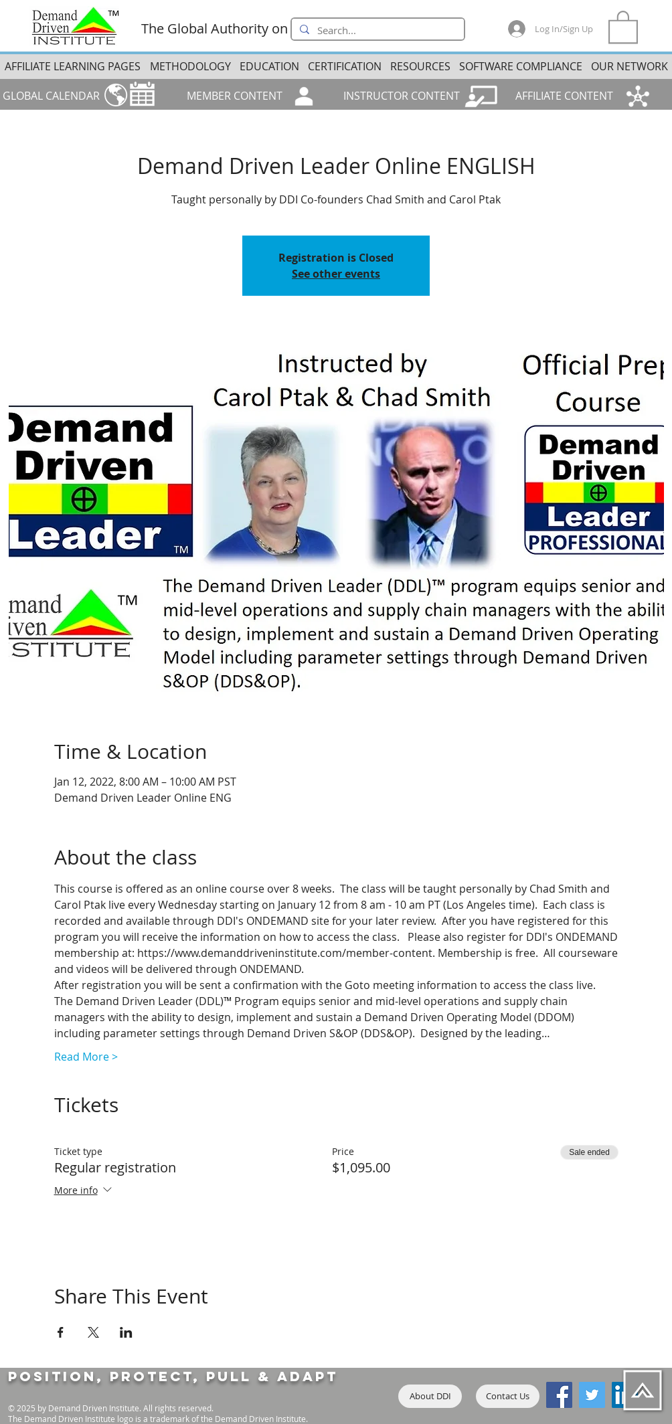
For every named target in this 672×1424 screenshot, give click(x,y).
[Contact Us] (507, 1396)
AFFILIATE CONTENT (564, 95)
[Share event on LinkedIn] (126, 1332)
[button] (623, 26)
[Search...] (376, 31)
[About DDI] (430, 1396)
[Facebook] (559, 1395)
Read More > (86, 1056)
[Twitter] (592, 1395)
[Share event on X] (93, 1332)
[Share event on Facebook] (60, 1332)
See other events (336, 273)
